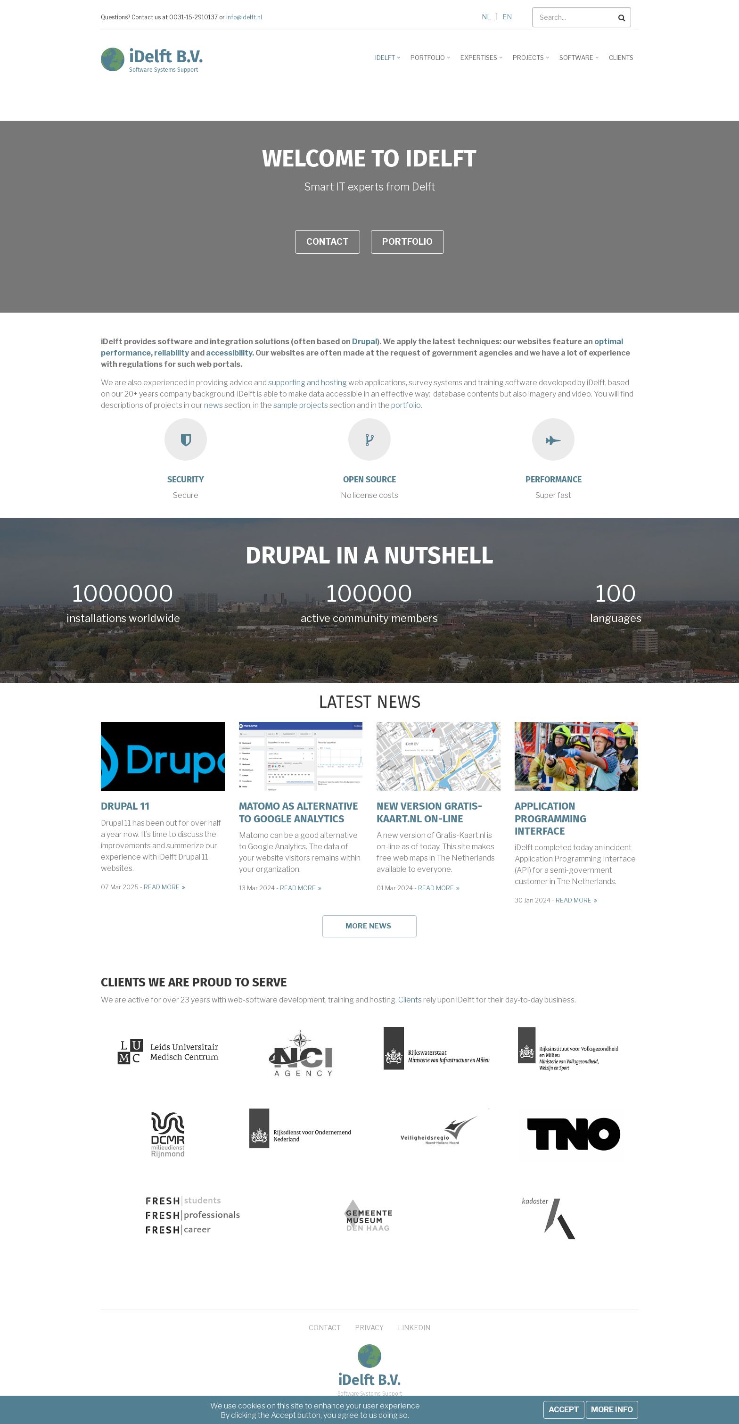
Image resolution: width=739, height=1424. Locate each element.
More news (368, 926)
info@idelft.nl (244, 17)
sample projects (300, 405)
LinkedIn (414, 1328)
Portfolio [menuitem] (431, 61)
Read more (162, 887)
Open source (369, 479)
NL (486, 17)
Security (185, 479)
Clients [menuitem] (621, 57)
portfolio (406, 405)
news (213, 405)
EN (507, 17)
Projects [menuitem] (532, 61)
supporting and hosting (307, 382)
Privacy (369, 1328)
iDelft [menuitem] (388, 61)
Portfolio (407, 242)
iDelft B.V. (166, 56)
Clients (410, 999)
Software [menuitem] (579, 61)
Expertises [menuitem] (482, 61)
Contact (327, 242)
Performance (554, 479)
